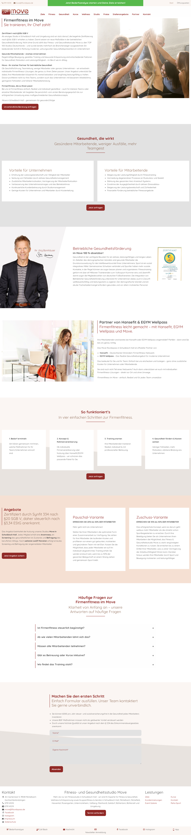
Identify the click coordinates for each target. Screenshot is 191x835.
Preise (106, 14)
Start (171, 3)
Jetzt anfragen (95, 207)
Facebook (9, 812)
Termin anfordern (95, 813)
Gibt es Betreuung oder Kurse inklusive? (61, 655)
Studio (97, 14)
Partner (135, 14)
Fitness (51, 14)
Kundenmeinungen (153, 800)
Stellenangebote (120, 14)
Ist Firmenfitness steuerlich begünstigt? (60, 627)
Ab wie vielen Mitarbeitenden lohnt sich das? (63, 636)
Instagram (9, 815)
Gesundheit (64, 14)
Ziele (42, 14)
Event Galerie (151, 803)
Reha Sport (176, 803)
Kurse (75, 14)
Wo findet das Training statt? (54, 664)
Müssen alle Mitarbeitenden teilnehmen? (61, 646)
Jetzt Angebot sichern (14, 556)
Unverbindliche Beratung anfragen (20, 107)
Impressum (10, 818)
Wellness (86, 14)
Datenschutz (10, 822)
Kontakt (147, 14)
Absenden (56, 769)
